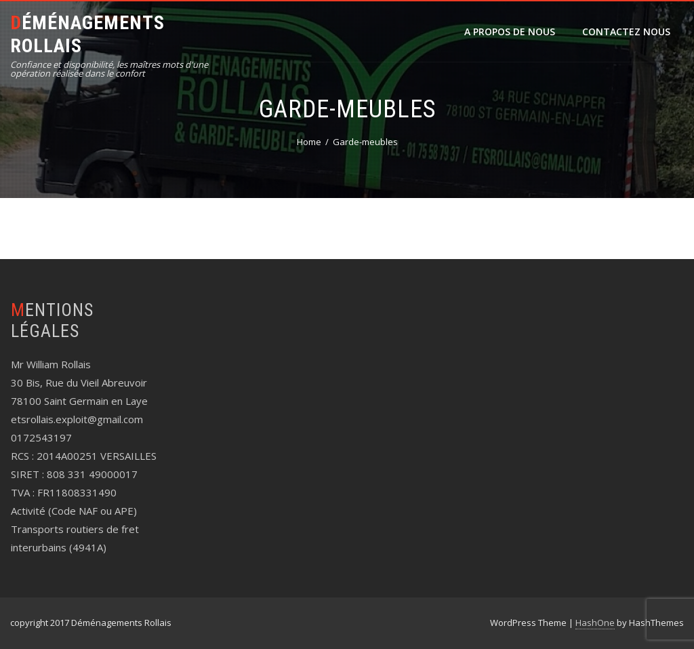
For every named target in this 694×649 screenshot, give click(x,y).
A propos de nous (509, 31)
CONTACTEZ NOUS (626, 31)
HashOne (595, 622)
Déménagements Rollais (87, 34)
